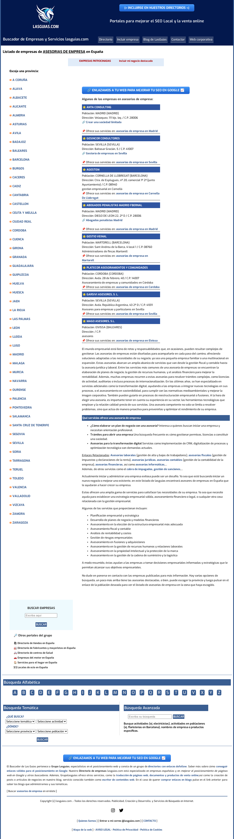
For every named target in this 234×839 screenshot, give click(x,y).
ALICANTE (19, 107)
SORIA (16, 452)
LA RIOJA (18, 310)
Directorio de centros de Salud (35, 653)
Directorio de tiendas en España (36, 643)
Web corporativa (201, 40)
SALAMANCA (21, 416)
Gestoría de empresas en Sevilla (106, 153)
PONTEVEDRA (22, 408)
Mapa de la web (82, 829)
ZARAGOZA (20, 523)
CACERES (18, 177)
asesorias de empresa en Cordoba (137, 287)
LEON (16, 328)
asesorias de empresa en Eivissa (137, 340)
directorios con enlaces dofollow (167, 766)
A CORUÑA (19, 80)
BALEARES (19, 151)
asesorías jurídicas (144, 460)
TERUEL (17, 470)
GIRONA (17, 248)
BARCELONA (21, 160)
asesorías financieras (109, 464)
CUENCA (18, 239)
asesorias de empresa (29, 791)
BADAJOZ (19, 142)
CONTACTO (149, 821)
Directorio (105, 40)
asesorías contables (169, 460)
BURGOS (18, 169)
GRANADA (19, 257)
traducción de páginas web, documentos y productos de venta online (157, 775)
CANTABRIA (20, 195)
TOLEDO (18, 478)
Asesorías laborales (123, 455)
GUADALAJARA (23, 266)
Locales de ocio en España (33, 667)
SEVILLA (18, 443)
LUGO (16, 346)
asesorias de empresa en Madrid (137, 131)
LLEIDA (17, 337)
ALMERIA (18, 115)
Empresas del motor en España (36, 657)
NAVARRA (19, 381)
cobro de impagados (139, 469)
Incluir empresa (128, 40)
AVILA (16, 133)
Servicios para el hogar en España (37, 662)
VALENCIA (19, 487)
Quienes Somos (87, 821)
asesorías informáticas (150, 464)
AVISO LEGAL (103, 829)
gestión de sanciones (167, 469)
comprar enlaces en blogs (176, 779)
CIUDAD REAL (21, 222)
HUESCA (18, 292)
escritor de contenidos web (118, 779)
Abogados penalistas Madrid (104, 220)
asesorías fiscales (200, 455)
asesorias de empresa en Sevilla (136, 162)
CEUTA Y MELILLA (24, 213)
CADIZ (16, 186)
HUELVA (18, 284)
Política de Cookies (151, 829)
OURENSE (19, 390)
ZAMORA (18, 514)
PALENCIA (19, 399)
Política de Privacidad (125, 829)
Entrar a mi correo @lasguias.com (120, 821)
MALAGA (18, 363)
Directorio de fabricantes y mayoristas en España (47, 648)
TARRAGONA (21, 461)
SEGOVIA (18, 434)
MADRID (18, 354)
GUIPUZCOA (20, 275)
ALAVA (17, 89)
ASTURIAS (19, 124)
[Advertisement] (43, 564)
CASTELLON (20, 204)
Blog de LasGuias (155, 40)
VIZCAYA (18, 505)
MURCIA (18, 372)
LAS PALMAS (21, 319)
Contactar (178, 40)
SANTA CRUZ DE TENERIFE (30, 425)
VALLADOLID (21, 496)
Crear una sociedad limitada (103, 122)
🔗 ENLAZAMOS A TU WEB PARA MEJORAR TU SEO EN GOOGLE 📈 (135, 90)
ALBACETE (19, 98)
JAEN (16, 301)
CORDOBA (19, 231)
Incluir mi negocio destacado (136, 61)
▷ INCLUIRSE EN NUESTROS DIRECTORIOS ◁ (157, 8)
